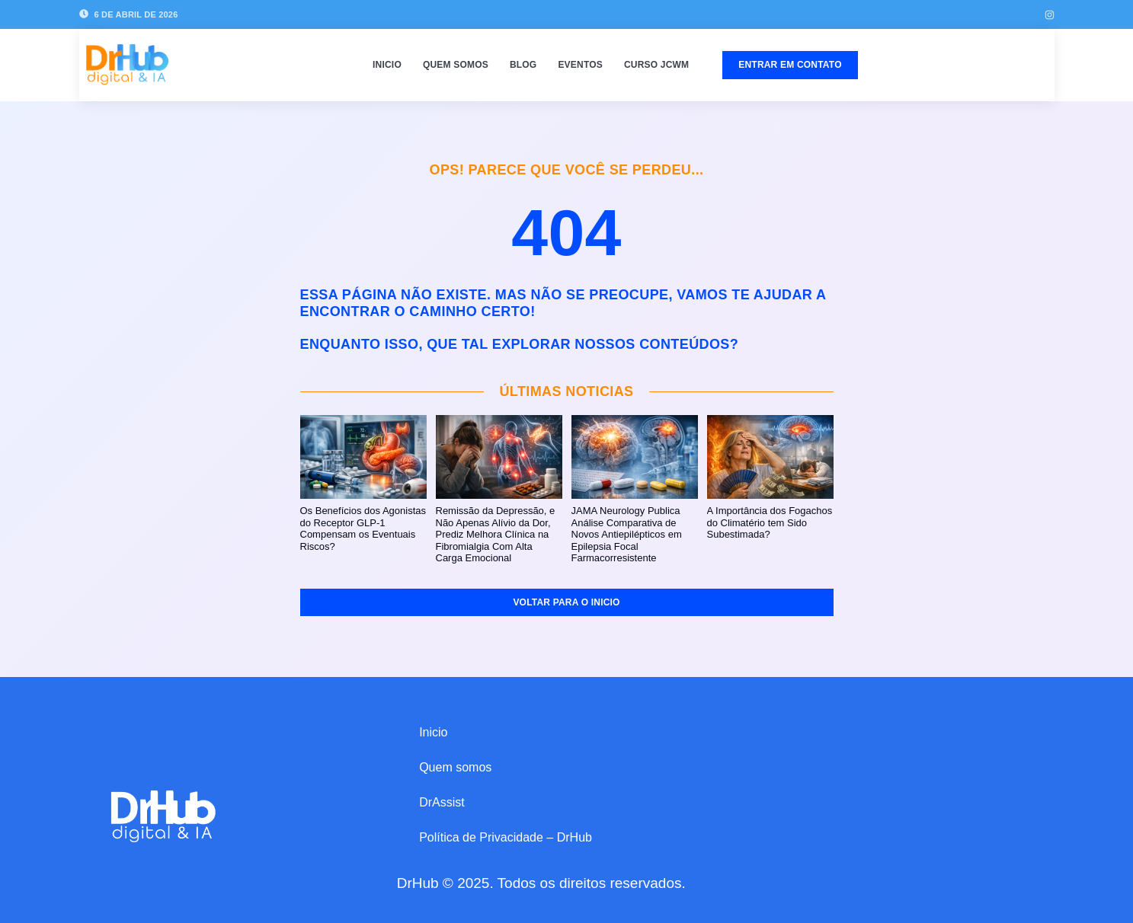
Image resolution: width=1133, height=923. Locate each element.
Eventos (580, 64)
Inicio (387, 64)
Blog (523, 64)
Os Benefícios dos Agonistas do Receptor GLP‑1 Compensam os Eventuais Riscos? (363, 528)
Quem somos (455, 64)
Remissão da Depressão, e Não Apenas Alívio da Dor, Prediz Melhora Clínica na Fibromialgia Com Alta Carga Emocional (495, 534)
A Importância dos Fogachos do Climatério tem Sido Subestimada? (770, 522)
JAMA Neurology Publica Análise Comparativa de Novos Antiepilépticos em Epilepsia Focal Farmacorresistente (626, 534)
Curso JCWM (656, 64)
